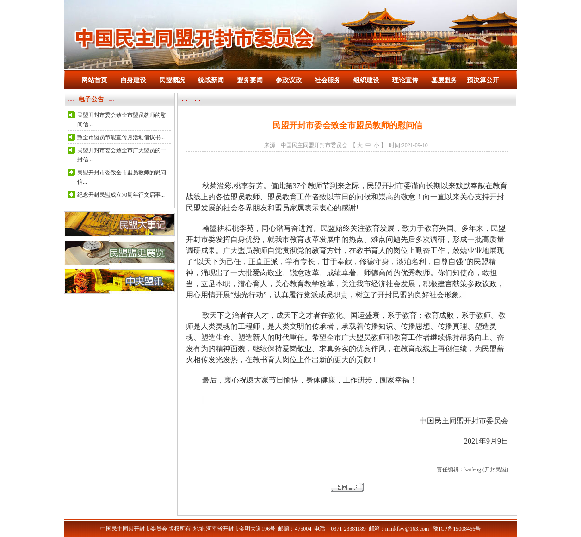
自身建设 (133, 80)
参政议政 (289, 80)
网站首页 (94, 80)
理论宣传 (405, 80)
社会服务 (327, 80)
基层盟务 (444, 80)
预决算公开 (483, 80)
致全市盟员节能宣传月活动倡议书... (121, 137)
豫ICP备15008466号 (457, 528)
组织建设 (366, 80)
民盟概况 (172, 80)
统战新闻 (211, 80)
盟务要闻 (250, 80)
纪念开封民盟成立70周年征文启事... (121, 194)
